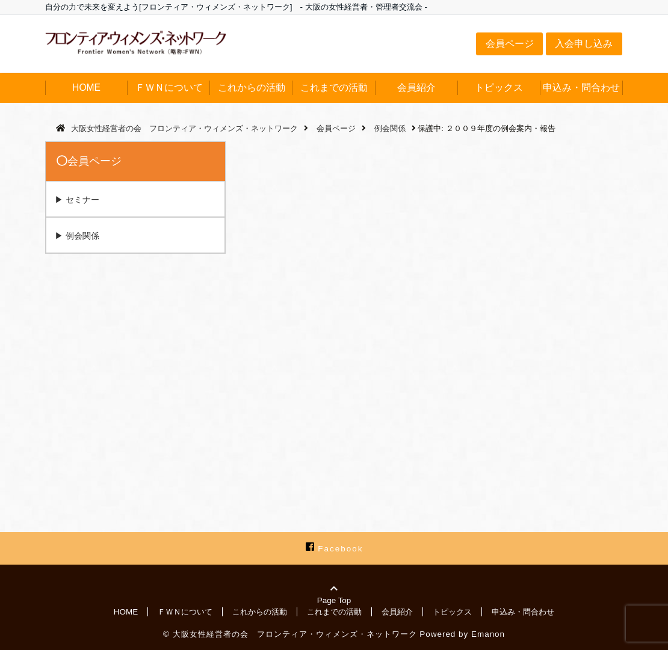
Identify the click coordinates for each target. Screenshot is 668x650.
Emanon (488, 634)
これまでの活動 (334, 87)
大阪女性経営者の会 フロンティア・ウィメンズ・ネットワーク (295, 634)
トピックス (499, 87)
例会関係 (82, 236)
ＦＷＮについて (169, 87)
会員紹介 (416, 87)
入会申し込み (584, 43)
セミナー (82, 199)
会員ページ (510, 43)
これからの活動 (251, 87)
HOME (86, 87)
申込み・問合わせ (581, 87)
